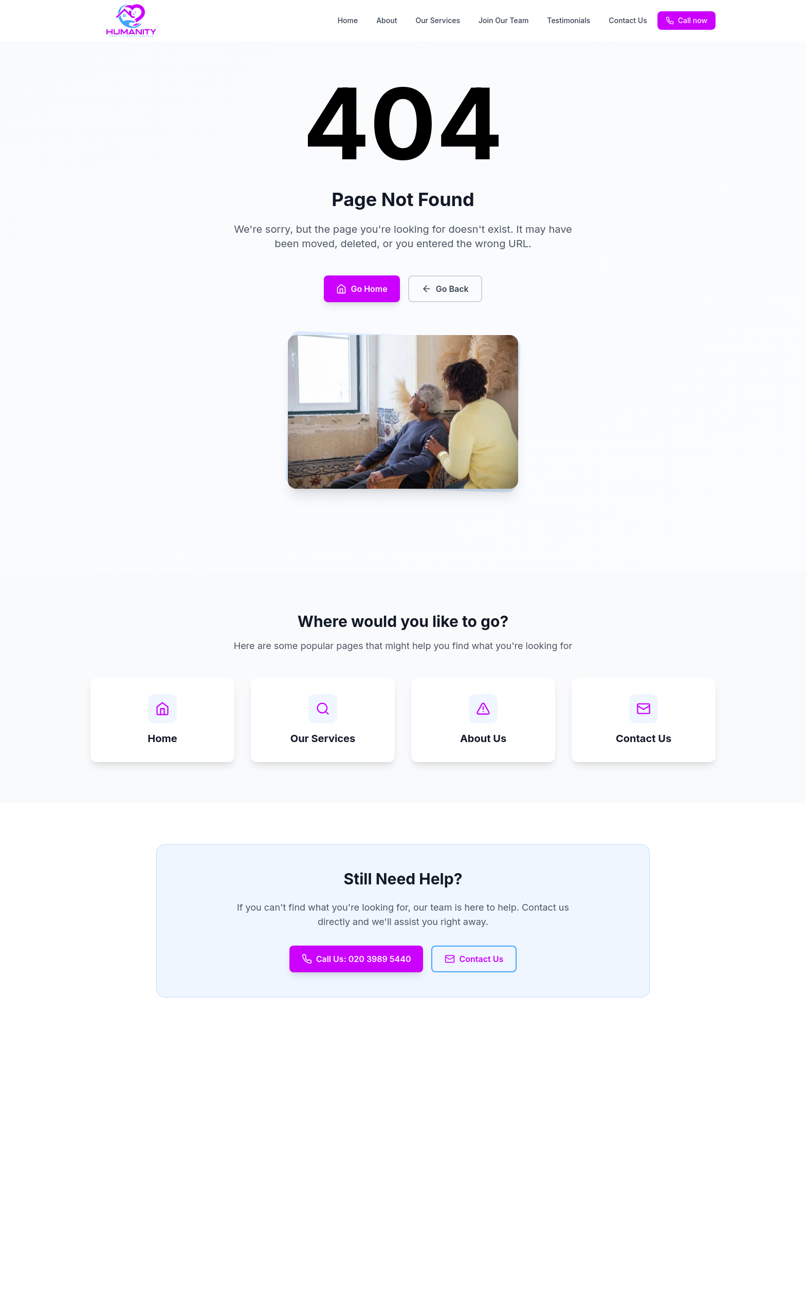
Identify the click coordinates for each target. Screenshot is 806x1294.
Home (348, 20)
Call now (686, 20)
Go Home (361, 289)
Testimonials (568, 20)
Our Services (437, 20)
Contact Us (628, 20)
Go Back (445, 289)
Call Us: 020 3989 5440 (356, 959)
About (386, 20)
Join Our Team (503, 20)
